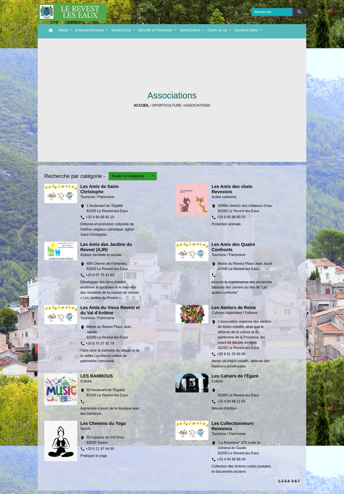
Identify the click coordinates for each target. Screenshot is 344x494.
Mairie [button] (64, 30)
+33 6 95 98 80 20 (231, 217)
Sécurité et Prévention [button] (156, 30)
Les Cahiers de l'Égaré (234, 376)
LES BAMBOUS (96, 376)
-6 (295, 481)
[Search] (272, 12)
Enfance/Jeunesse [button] (90, 30)
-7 (298, 481)
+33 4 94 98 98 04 (231, 459)
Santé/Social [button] (121, 30)
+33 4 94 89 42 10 (100, 217)
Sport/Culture (167, 105)
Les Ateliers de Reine (233, 307)
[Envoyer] (299, 12)
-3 (284, 481)
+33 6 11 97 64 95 (100, 449)
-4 (287, 481)
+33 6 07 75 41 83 (100, 275)
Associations (197, 105)
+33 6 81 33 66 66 (231, 354)
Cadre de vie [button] (218, 30)
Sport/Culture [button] (190, 30)
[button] (51, 31)
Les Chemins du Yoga (103, 423)
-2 (281, 481)
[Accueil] (72, 12)
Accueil (141, 105)
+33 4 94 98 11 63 (231, 401)
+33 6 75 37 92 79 (100, 343)
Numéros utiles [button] (247, 30)
